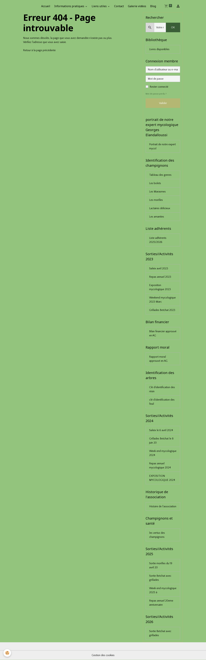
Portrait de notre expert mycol (162, 146)
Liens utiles (99, 6)
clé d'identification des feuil (162, 401)
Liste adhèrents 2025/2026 (157, 240)
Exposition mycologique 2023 (160, 287)
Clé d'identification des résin (162, 389)
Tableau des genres (160, 174)
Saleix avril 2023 (158, 268)
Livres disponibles (159, 49)
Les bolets (155, 183)
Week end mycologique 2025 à (162, 590)
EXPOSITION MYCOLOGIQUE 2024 (162, 478)
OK (173, 27)
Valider (163, 103)
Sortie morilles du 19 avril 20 (160, 565)
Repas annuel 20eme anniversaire (161, 602)
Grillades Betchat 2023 (162, 310)
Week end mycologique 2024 (162, 453)
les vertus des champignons (157, 534)
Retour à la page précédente (39, 50)
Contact (119, 6)
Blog (153, 6)
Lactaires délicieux (159, 208)
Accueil (45, 6)
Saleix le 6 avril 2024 (161, 430)
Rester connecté (159, 86)
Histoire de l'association (162, 506)
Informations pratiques (69, 6)
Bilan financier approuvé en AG (162, 333)
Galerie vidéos (137, 6)
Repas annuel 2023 (160, 276)
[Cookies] (7, 653)
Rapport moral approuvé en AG (158, 358)
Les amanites (156, 216)
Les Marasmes (157, 191)
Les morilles (156, 199)
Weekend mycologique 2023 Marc (162, 299)
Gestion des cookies (103, 655)
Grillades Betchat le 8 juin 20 (161, 440)
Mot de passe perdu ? (156, 94)
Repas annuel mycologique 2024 (160, 465)
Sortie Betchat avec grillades (160, 577)
